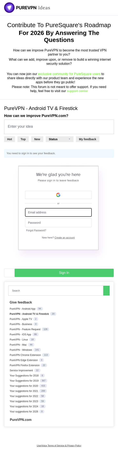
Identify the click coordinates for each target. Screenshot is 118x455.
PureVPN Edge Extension (24, 360)
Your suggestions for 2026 (24, 411)
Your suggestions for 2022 (24, 396)
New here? (58, 237)
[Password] (58, 222)
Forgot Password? (36, 230)
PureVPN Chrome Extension (25, 355)
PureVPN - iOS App (21, 334)
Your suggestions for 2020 (24, 385)
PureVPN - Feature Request (25, 329)
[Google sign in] (58, 195)
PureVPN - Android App (23, 308)
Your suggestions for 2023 (24, 401)
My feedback (87, 139)
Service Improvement (22, 370)
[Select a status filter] (59, 139)
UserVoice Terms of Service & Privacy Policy (59, 445)
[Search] (106, 290)
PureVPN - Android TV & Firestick (29, 314)
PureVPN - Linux (19, 339)
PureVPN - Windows (21, 349)
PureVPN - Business (21, 324)
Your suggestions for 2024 (24, 406)
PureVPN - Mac (18, 344)
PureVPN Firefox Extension (25, 365)
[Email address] (58, 212)
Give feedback (21, 302)
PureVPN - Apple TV (21, 319)
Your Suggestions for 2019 (24, 380)
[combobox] (56, 290)
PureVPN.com (21, 419)
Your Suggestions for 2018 (24, 375)
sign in (64, 272)
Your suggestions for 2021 (24, 391)
